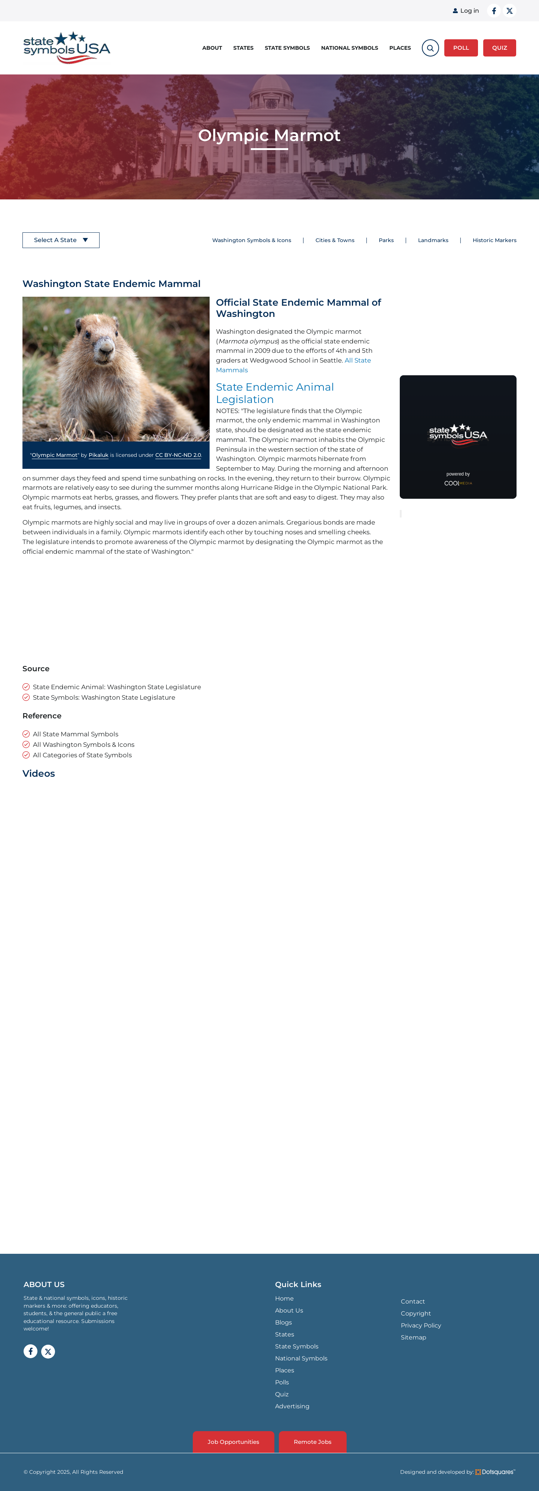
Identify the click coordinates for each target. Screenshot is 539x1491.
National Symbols (349, 48)
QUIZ (499, 47)
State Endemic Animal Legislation (275, 393)
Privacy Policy (421, 1325)
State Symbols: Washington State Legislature (104, 697)
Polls (282, 1382)
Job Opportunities (233, 1441)
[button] (116, 369)
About (212, 48)
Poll (461, 47)
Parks (386, 240)
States (243, 48)
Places (400, 48)
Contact (413, 1301)
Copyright (416, 1313)
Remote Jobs (313, 1441)
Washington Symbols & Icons (251, 240)
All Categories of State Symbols (82, 755)
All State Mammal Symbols (75, 734)
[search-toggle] (430, 47)
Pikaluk (99, 455)
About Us (289, 1310)
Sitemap (413, 1337)
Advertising (292, 1406)
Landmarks (433, 240)
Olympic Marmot (54, 455)
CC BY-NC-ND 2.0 (178, 455)
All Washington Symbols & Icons (83, 744)
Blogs (283, 1322)
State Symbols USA (67, 48)
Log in (469, 10)
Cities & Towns (335, 240)
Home (284, 1298)
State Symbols (287, 48)
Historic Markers (495, 240)
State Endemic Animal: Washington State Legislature (117, 687)
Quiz (282, 1394)
